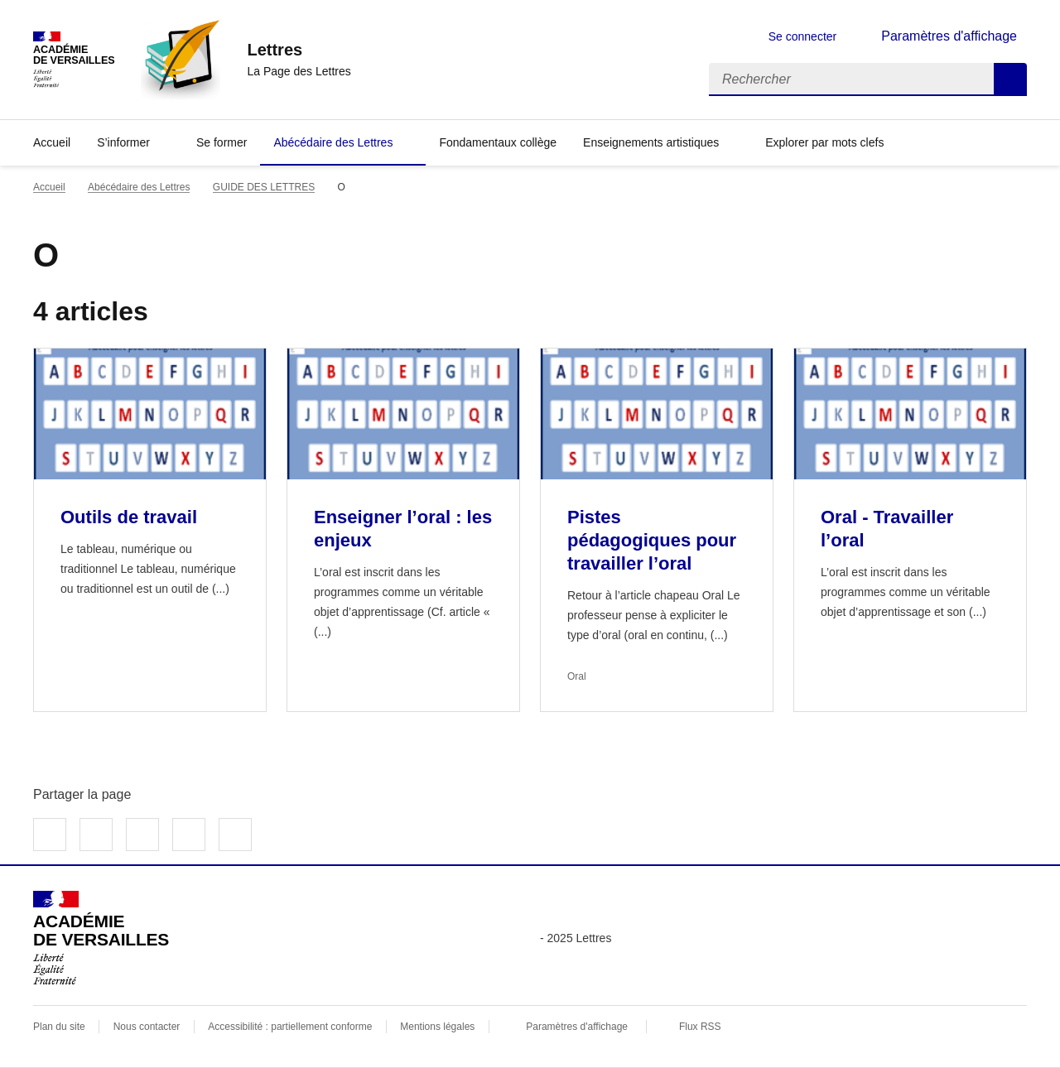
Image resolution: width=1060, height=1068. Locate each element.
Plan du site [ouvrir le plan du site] (59, 1026)
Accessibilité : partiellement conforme (290, 1026)
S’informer (123, 142)
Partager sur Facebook (49, 834)
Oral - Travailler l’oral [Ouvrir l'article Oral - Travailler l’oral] (887, 529)
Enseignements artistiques (651, 142)
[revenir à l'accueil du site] (298, 49)
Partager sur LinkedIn (142, 834)
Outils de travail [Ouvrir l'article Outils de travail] (128, 517)
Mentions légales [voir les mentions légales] (437, 1026)
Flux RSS (700, 1026)
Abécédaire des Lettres (333, 142)
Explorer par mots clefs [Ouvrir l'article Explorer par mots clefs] (824, 142)
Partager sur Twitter (96, 834)
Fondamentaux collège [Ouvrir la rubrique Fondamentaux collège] (497, 142)
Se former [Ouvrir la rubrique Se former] (221, 142)
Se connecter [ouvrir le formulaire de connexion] (802, 36)
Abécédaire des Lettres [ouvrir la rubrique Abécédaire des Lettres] (139, 187)
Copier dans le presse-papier (235, 834)
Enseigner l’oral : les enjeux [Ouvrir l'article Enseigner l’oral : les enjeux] (403, 529)
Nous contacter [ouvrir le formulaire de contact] (147, 1026)
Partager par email (188, 834)
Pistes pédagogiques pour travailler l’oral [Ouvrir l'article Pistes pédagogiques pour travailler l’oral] (651, 540)
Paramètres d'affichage (577, 1026)
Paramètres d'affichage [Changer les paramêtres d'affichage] (949, 36)
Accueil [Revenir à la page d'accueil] (51, 142)
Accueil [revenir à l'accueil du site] (49, 187)
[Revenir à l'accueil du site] (101, 938)
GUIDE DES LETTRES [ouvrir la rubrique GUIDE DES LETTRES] (264, 187)
